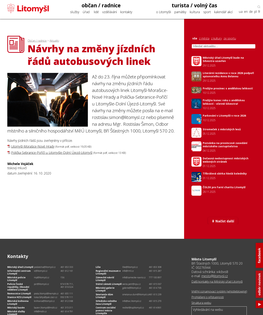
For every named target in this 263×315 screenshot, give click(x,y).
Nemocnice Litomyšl (19, 293)
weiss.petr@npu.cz (131, 284)
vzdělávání (109, 12)
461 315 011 (66, 307)
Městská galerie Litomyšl (105, 289)
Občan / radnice (37, 40)
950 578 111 (66, 297)
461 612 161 (66, 270)
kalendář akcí (223, 12)
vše (194, 38)
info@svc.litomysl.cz (131, 301)
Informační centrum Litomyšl (19, 272)
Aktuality (54, 40)
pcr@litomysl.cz (41, 284)
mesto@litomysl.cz (214, 276)
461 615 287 (155, 270)
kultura (195, 12)
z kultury (216, 38)
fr (259, 12)
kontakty (126, 12)
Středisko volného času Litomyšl (106, 302)
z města (204, 38)
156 (62, 277)
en (246, 12)
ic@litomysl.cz (40, 270)
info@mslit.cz (40, 311)
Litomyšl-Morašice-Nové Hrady (32, 146)
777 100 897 (155, 277)
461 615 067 (155, 284)
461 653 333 (66, 267)
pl (255, 12)
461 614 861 (155, 307)
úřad (86, 12)
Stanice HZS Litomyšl (19, 297)
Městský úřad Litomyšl (20, 267)
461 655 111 (66, 293)
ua (241, 12)
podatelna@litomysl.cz (45, 267)
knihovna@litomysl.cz (44, 301)
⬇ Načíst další (223, 221)
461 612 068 (66, 301)
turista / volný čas (194, 5)
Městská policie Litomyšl (16, 279)
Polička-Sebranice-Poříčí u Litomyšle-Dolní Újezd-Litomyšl (51, 152)
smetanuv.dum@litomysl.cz (135, 294)
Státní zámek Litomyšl (109, 284)
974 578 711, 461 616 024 (67, 285)
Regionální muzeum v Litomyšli (108, 272)
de (251, 12)
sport (207, 12)
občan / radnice (101, 5)
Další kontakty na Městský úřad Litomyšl (217, 282)
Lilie (98, 267)
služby (74, 12)
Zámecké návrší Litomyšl (105, 279)
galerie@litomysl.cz (131, 287)
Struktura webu (201, 303)
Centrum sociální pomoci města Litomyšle (106, 310)
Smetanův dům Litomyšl (104, 296)
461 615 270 (155, 301)
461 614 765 (155, 287)
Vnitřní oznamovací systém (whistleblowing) (219, 291)
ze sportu (230, 38)
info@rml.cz (128, 270)
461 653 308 (155, 267)
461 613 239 (155, 294)
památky (180, 12)
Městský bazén (16, 307)
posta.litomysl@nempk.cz (46, 293)
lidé (96, 12)
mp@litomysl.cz (41, 277)
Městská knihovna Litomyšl (17, 302)
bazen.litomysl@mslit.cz (45, 307)
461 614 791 (66, 311)
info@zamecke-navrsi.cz (134, 277)
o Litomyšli (163, 12)
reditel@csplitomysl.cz (133, 307)
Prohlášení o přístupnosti (207, 297)
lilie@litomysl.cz (130, 267)
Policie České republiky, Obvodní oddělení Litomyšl (18, 286)
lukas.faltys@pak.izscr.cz (45, 297)
